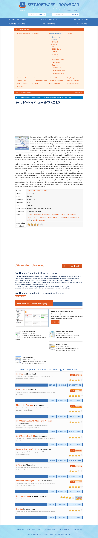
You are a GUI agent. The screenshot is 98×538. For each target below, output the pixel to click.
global (63, 217)
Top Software (49, 24)
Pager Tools (56, 62)
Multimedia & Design (40, 80)
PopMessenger (27, 357)
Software (27, 97)
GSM (29, 214)
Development (21, 78)
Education (37, 78)
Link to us (31, 529)
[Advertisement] (31, 120)
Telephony (55, 65)
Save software (75, 385)
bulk (39, 214)
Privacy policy (64, 529)
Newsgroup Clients (58, 59)
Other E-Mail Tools (58, 73)
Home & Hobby (22, 80)
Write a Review (20, 296)
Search (74, 14)
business (30, 217)
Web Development (73, 83)
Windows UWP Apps (56, 80)
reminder (35, 220)
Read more (55, 321)
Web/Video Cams (57, 68)
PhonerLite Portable (24, 405)
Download (70, 266)
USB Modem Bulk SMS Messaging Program (34, 420)
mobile (56, 214)
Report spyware (38, 265)
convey (78, 217)
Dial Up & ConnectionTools (54, 44)
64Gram (19, 464)
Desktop (70, 33)
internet (62, 214)
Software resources (46, 529)
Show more (78, 92)
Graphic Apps (71, 78)
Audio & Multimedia (23, 33)
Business (36, 33)
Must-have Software (49, 20)
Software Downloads (16, 20)
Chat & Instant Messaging (49, 97)
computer (73, 214)
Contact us (78, 529)
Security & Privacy (22, 83)
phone (51, 214)
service (50, 217)
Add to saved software (23, 265)
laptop (36, 217)
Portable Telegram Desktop (27, 449)
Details (51, 385)
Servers (36, 83)
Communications (55, 33)
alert (55, 217)
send (47, 214)
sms (43, 214)
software (34, 214)
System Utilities (55, 83)
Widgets (19, 86)
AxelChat (20, 389)
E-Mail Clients (56, 49)
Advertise (19, 529)
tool (58, 217)
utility (29, 220)
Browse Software (81, 20)
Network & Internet (73, 80)
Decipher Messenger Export (28, 480)
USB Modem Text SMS (25, 435)
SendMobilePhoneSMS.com (37, 190)
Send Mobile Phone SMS (64, 97)
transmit (42, 220)
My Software (81, 24)
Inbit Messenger (23, 496)
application (43, 217)
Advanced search (71, 11)
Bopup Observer (61, 344)
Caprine (19, 508)
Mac (67, 214)
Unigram (19, 373)
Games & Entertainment (57, 78)
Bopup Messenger (28, 331)
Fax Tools (55, 56)
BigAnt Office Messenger (64, 331)
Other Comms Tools (58, 70)
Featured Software (17, 24)
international (71, 217)
